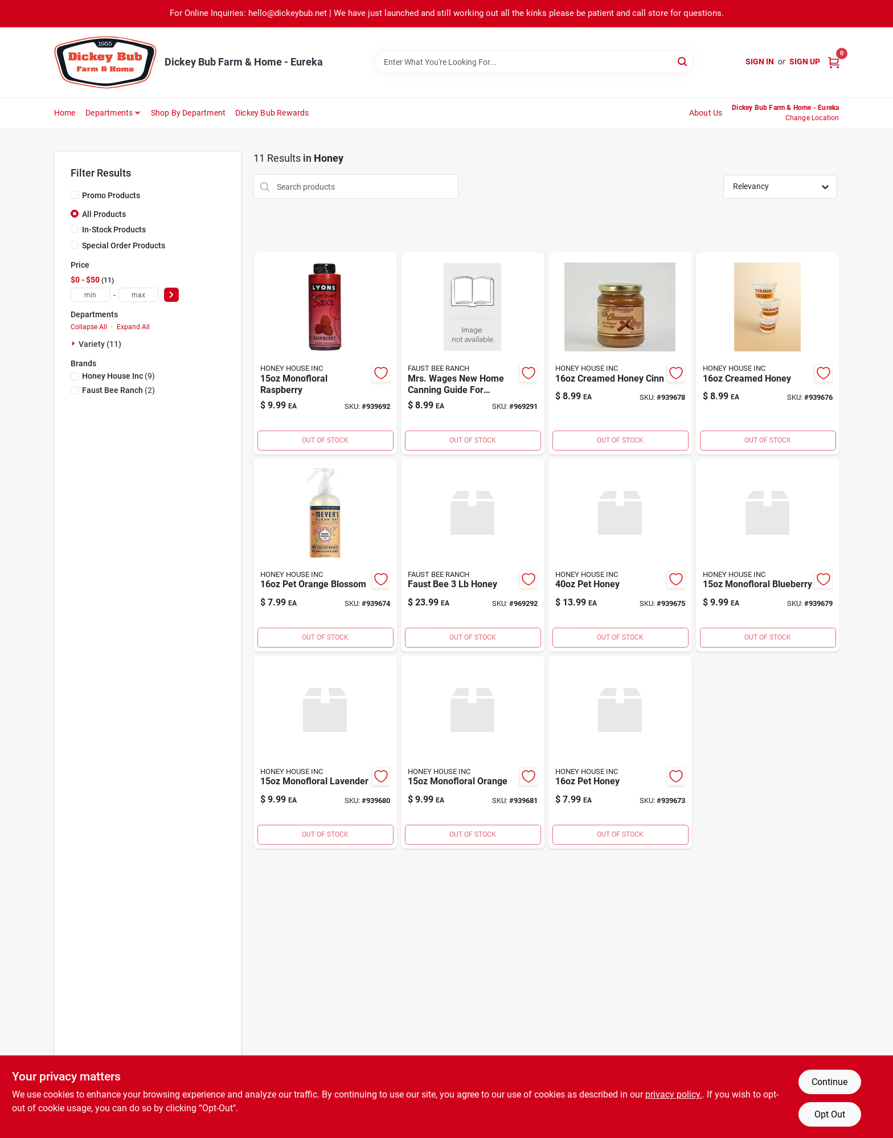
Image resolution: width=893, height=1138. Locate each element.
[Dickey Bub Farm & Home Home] (105, 62)
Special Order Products (123, 245)
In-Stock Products (114, 229)
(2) (118, 390)
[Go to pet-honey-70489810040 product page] (620, 555)
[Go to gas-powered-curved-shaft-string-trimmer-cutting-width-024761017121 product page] (620, 752)
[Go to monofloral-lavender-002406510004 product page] (325, 752)
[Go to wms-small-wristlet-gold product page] (325, 353)
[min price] (90, 295)
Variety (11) (100, 344)
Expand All (133, 327)
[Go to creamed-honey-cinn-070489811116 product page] (620, 353)
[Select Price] (171, 295)
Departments (109, 112)
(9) (118, 375)
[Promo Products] (75, 195)
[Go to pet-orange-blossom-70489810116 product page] (325, 555)
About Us (706, 112)
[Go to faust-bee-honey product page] (472, 555)
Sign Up (804, 61)
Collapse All (89, 327)
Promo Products (111, 195)
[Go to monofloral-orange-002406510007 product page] (472, 752)
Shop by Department (188, 112)
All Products (104, 214)
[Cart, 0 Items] (833, 62)
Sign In (759, 61)
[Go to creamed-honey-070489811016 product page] (767, 353)
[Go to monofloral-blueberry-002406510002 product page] (767, 555)
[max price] (138, 295)
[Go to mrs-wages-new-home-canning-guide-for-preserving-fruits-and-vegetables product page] (472, 353)
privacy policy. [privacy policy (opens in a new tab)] (673, 1094)
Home (65, 112)
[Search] (683, 61)
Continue (829, 1081)
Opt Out (829, 1114)
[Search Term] (534, 62)
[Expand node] (74, 343)
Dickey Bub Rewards (272, 112)
